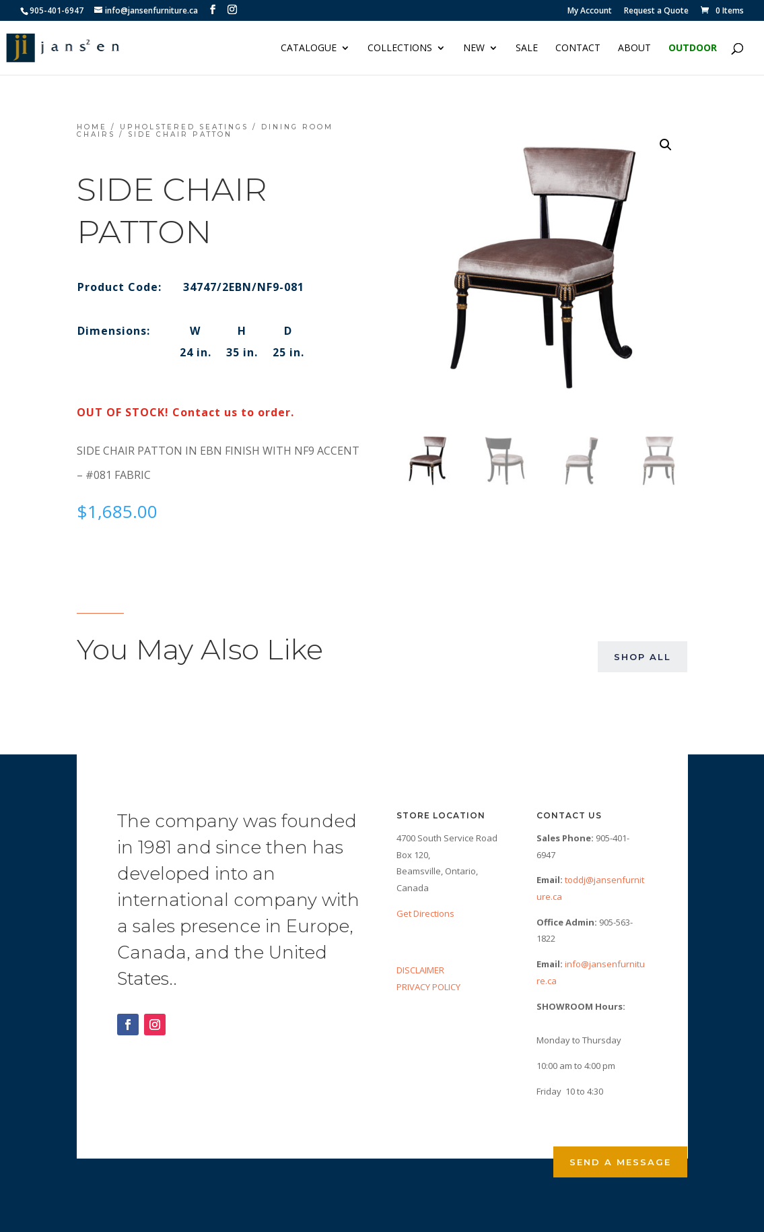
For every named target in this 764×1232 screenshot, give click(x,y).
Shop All (642, 656)
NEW (474, 48)
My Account (589, 11)
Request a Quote (656, 11)
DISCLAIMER (420, 970)
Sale (527, 48)
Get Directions (425, 913)
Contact (577, 48)
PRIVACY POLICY (428, 987)
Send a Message (620, 1162)
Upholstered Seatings (184, 127)
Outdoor (692, 48)
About (634, 48)
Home (92, 127)
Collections (400, 48)
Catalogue (309, 48)
